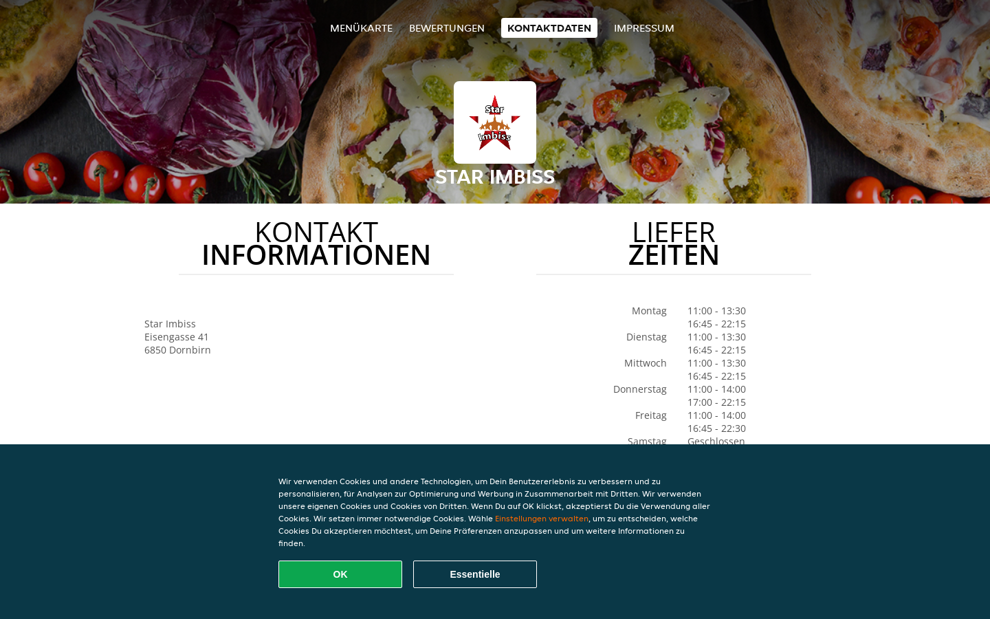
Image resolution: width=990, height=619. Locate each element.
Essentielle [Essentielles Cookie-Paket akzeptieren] (475, 574)
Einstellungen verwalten (541, 518)
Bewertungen (447, 28)
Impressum (644, 28)
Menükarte (361, 28)
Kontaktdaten (549, 28)
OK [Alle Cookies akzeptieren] (340, 574)
